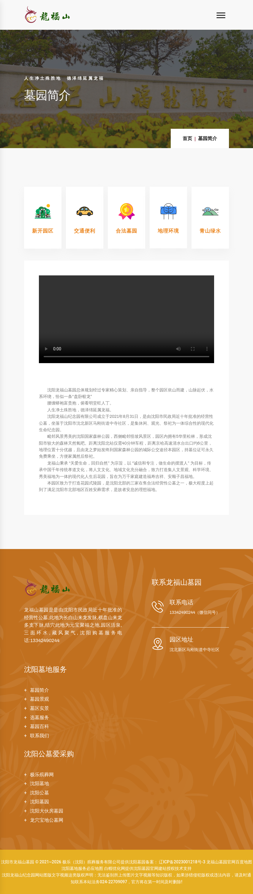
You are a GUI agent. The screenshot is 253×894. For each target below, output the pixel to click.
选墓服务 (39, 717)
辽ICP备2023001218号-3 (182, 862)
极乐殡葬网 (42, 774)
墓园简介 (207, 138)
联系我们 (39, 735)
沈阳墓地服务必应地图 (82, 868)
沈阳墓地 (39, 783)
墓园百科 (39, 726)
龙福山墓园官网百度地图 (229, 862)
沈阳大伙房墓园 (46, 811)
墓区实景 (39, 708)
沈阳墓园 (39, 801)
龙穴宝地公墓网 (46, 820)
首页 (187, 138)
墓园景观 (39, 699)
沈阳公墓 (39, 793)
